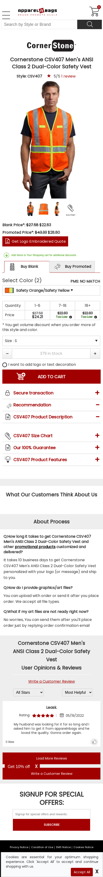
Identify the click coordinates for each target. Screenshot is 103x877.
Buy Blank (23, 266)
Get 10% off (19, 766)
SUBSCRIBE (51, 825)
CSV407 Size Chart (32, 436)
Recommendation (32, 405)
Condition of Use (42, 847)
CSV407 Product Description (42, 417)
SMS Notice (63, 847)
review (68, 76)
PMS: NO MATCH (85, 281)
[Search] (89, 24)
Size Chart (70, 215)
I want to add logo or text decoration (39, 364)
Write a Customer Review (51, 681)
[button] (7, 353)
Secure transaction (33, 393)
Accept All (82, 872)
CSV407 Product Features (40, 460)
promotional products (35, 547)
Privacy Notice (19, 847)
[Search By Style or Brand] (39, 24)
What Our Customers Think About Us (51, 494)
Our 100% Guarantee (34, 448)
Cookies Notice (83, 847)
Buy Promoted (72, 266)
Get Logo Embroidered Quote (39, 241)
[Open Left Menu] (6, 15)
